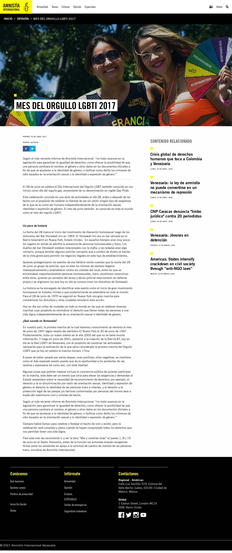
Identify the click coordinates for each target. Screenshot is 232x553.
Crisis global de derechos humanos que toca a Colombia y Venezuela (176, 159)
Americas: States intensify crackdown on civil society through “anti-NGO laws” (172, 264)
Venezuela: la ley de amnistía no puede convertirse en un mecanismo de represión (175, 187)
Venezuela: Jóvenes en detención (169, 237)
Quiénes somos (18, 487)
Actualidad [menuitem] (42, 6)
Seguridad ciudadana (75, 511)
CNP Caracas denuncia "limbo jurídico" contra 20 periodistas (176, 214)
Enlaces (68, 494)
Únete (219, 6)
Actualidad (69, 481)
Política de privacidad (21, 494)
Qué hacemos (17, 481)
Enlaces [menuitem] (66, 6)
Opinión (23, 18)
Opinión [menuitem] (77, 6)
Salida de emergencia (75, 504)
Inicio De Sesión (18, 504)
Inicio (8, 18)
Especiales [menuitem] (90, 6)
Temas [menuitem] (55, 6)
